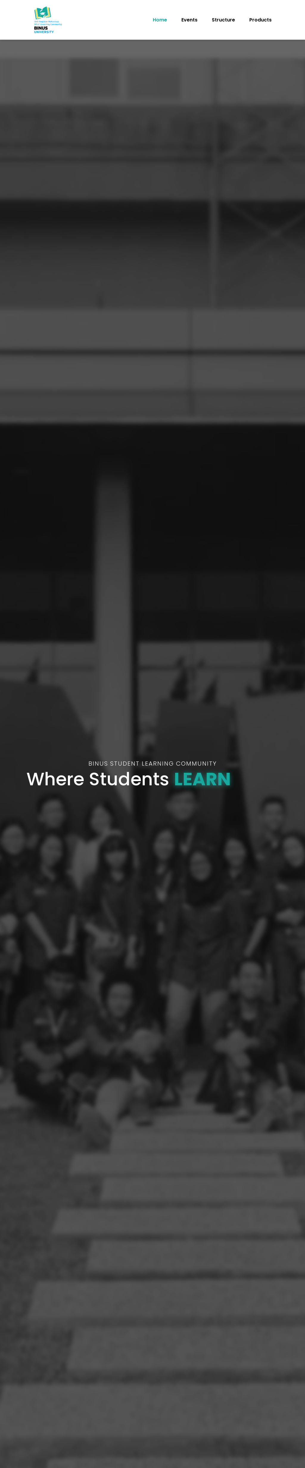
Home (160, 19)
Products (260, 19)
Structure (223, 19)
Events (189, 19)
